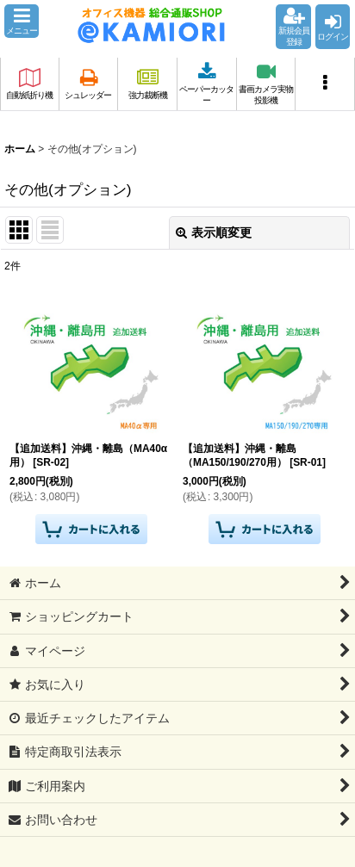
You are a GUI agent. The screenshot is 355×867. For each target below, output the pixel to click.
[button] (21, 21)
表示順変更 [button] (214, 232)
